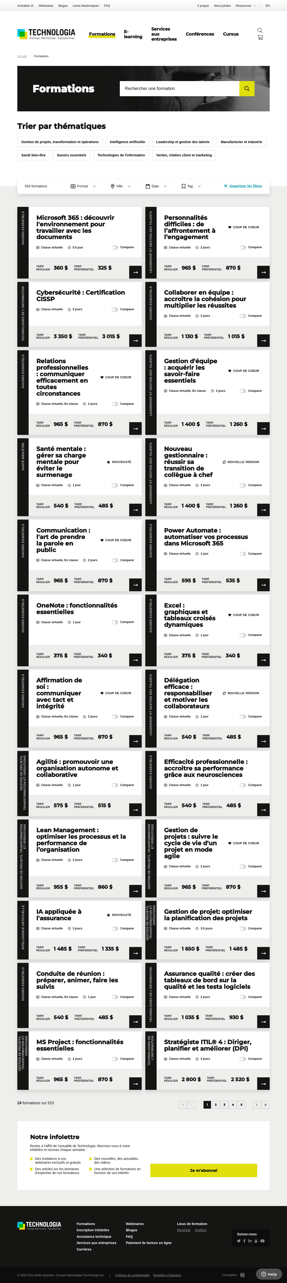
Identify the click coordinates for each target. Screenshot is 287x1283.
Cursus (231, 34)
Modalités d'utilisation (167, 1275)
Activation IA (25, 5)
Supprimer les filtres (243, 186)
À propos (203, 5)
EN (268, 5)
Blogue (63, 5)
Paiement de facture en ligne (149, 1243)
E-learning (133, 34)
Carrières (84, 1249)
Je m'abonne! (203, 1170)
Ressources (243, 5)
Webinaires (46, 5)
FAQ (107, 5)
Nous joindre (222, 5)
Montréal (183, 1230)
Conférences (200, 34)
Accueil (22, 56)
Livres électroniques (86, 5)
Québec (201, 1230)
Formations (102, 34)
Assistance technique (94, 1237)
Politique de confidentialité (132, 1275)
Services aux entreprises (96, 1243)
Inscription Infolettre (93, 1230)
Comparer (123, 247)
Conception (239, 1275)
